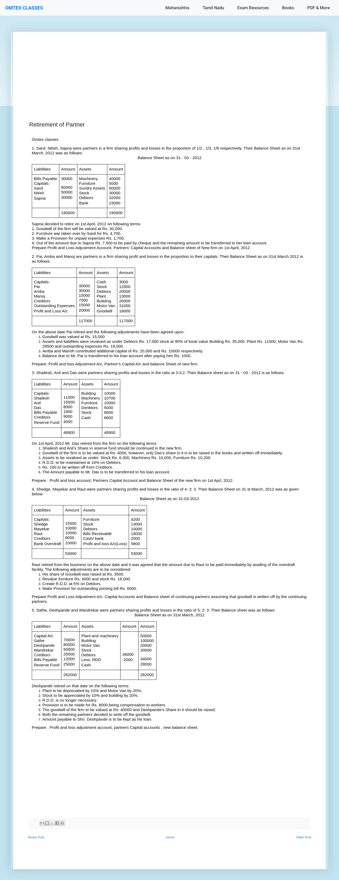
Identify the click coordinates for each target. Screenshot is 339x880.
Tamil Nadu (213, 7)
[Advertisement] (169, 72)
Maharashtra (177, 7)
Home (170, 837)
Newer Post (36, 837)
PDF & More (318, 7)
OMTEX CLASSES (24, 8)
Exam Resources (253, 7)
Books (288, 7)
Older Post (303, 837)
